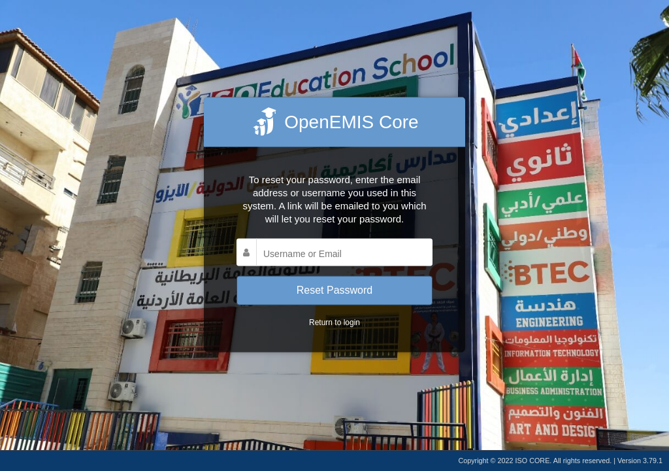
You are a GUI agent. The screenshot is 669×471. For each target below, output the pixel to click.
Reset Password (335, 290)
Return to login (334, 322)
